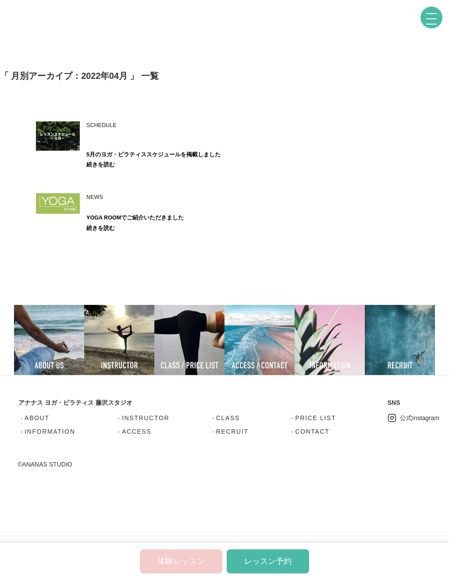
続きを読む (100, 165)
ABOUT (37, 417)
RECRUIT (232, 431)
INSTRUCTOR (145, 417)
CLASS (228, 417)
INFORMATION (50, 431)
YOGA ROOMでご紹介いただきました (135, 218)
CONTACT (312, 431)
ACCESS (137, 431)
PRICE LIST (315, 417)
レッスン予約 (268, 561)
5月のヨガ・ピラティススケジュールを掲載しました (153, 155)
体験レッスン (181, 561)
